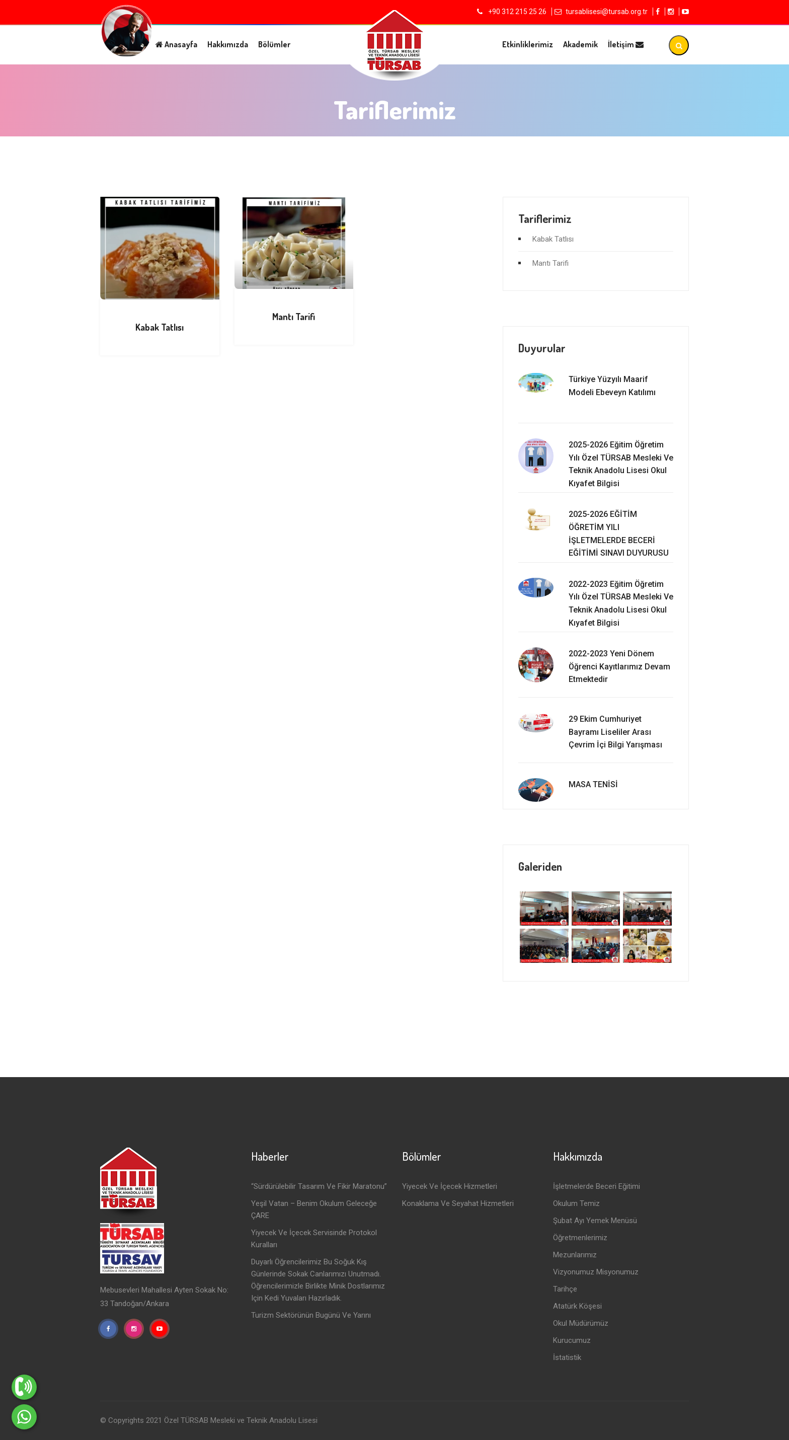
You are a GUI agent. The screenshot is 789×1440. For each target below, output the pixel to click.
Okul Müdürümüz (580, 1323)
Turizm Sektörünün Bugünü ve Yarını (311, 1315)
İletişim (626, 44)
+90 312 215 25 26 (516, 12)
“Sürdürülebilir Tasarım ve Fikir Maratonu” (319, 1186)
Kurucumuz (572, 1340)
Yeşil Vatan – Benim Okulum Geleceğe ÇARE (314, 1209)
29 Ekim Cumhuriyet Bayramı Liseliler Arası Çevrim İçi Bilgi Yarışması (615, 731)
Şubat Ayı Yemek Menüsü (595, 1220)
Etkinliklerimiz (527, 44)
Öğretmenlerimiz (580, 1237)
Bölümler (274, 44)
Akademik (580, 44)
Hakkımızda (227, 44)
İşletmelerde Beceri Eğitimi (596, 1186)
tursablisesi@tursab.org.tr (607, 12)
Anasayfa (176, 44)
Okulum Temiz (576, 1203)
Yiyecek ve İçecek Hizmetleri (449, 1186)
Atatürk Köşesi (577, 1306)
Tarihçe (565, 1289)
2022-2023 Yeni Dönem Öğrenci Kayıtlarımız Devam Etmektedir (619, 666)
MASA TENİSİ (593, 784)
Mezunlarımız (575, 1254)
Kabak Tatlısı (159, 327)
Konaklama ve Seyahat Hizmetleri (458, 1203)
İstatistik (567, 1357)
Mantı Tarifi (293, 316)
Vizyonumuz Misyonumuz (596, 1271)
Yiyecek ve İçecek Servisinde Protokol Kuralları (314, 1238)
